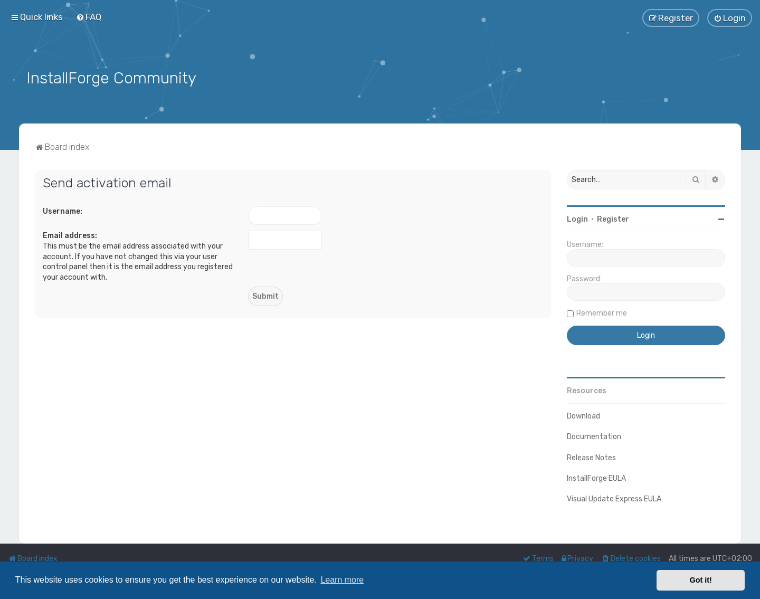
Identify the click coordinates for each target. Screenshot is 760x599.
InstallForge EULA (596, 477)
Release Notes (591, 456)
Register (613, 218)
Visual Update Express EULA (614, 497)
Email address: (70, 235)
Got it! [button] (701, 580)
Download (583, 415)
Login (577, 218)
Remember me (601, 312)
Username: (62, 210)
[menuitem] (88, 17)
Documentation (594, 436)
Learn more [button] (342, 579)
